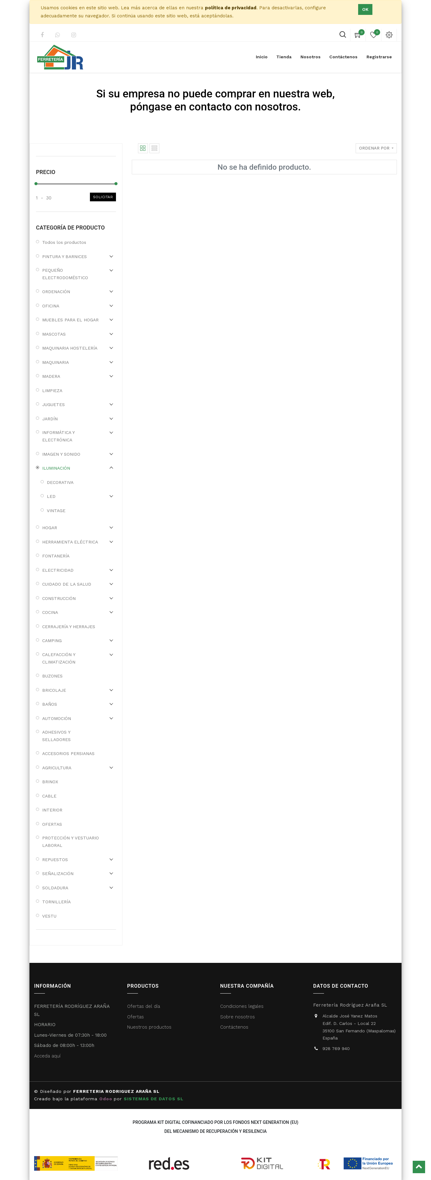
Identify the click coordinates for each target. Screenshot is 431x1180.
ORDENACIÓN (56, 291)
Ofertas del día (143, 1006)
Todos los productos (64, 242)
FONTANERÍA (55, 555)
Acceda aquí (47, 1056)
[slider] (36, 183)
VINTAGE (56, 510)
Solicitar (103, 197)
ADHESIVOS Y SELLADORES (56, 736)
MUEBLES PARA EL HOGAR (70, 319)
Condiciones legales (242, 1006)
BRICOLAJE (54, 690)
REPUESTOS (55, 859)
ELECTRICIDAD (57, 570)
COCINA (50, 612)
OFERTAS (52, 824)
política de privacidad (230, 8)
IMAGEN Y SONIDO (61, 454)
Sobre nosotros (237, 1017)
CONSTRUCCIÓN (59, 598)
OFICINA (50, 305)
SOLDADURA (55, 887)
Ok (365, 9)
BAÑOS (49, 704)
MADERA (51, 376)
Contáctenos (234, 1027)
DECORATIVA (60, 482)
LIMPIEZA (52, 390)
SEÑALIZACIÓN (57, 873)
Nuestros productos (149, 1027)
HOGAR (49, 527)
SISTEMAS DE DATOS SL (154, 1098)
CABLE (49, 795)
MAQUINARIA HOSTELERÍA (69, 348)
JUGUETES (53, 404)
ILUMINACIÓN (56, 468)
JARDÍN (50, 418)
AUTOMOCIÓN (56, 718)
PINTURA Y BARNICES (64, 256)
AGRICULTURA (56, 767)
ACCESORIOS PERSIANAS (68, 753)
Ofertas (135, 1017)
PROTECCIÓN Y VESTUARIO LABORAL (70, 841)
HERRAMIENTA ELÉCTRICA (70, 541)
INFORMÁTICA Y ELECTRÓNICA (58, 436)
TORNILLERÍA (56, 901)
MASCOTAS (54, 334)
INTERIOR (52, 809)
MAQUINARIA (55, 362)
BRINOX (50, 781)
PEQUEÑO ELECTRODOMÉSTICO (65, 274)
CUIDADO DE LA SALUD (66, 584)
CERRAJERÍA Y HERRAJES (68, 626)
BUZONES (52, 675)
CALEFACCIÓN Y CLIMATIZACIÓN (58, 658)
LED (51, 496)
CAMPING (52, 640)
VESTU (49, 916)
